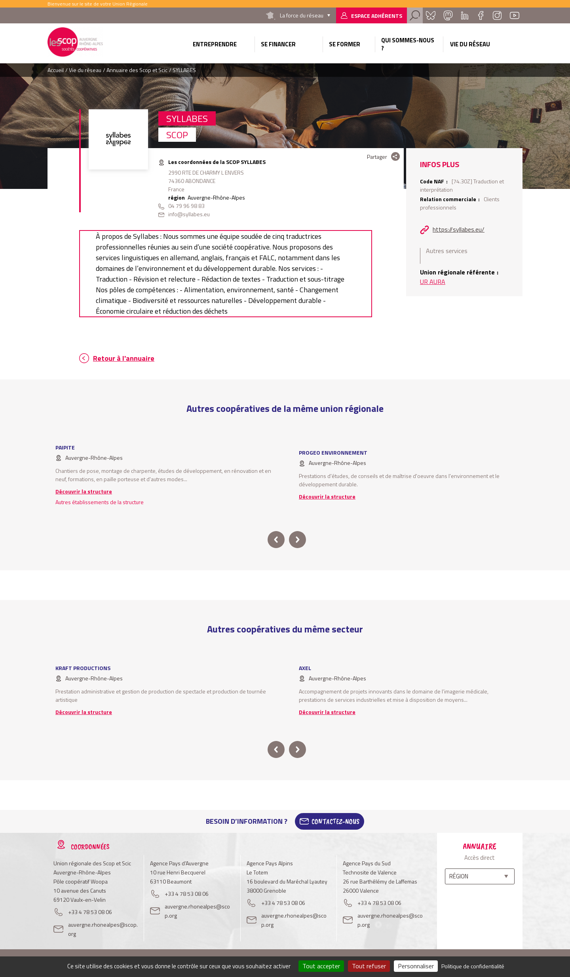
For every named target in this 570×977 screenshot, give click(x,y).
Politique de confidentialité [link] (472, 966)
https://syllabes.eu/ (458, 229)
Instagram (497, 15)
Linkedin (465, 15)
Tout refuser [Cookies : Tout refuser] (369, 966)
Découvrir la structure (83, 491)
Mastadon (448, 15)
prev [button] (276, 539)
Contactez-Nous (335, 821)
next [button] (297, 539)
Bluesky (431, 15)
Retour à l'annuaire (123, 358)
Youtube (514, 15)
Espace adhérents (376, 15)
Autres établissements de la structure (99, 502)
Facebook (480, 15)
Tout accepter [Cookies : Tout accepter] (321, 966)
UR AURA (432, 281)
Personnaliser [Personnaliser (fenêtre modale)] (416, 966)
